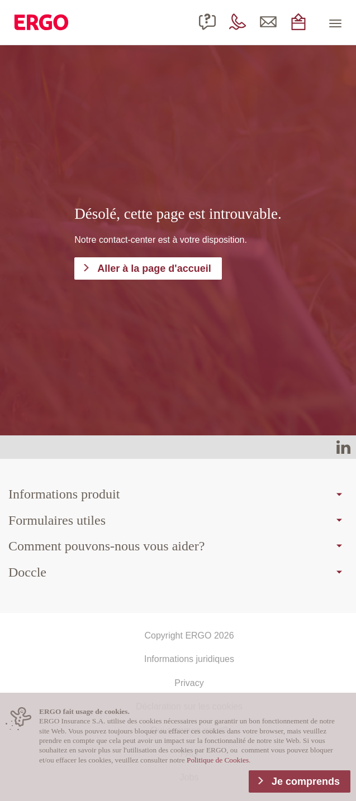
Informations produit (64, 494)
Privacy (188, 683)
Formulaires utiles (57, 520)
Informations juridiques (189, 659)
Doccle (27, 572)
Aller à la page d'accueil (154, 268)
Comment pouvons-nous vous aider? (106, 546)
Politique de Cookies (218, 760)
